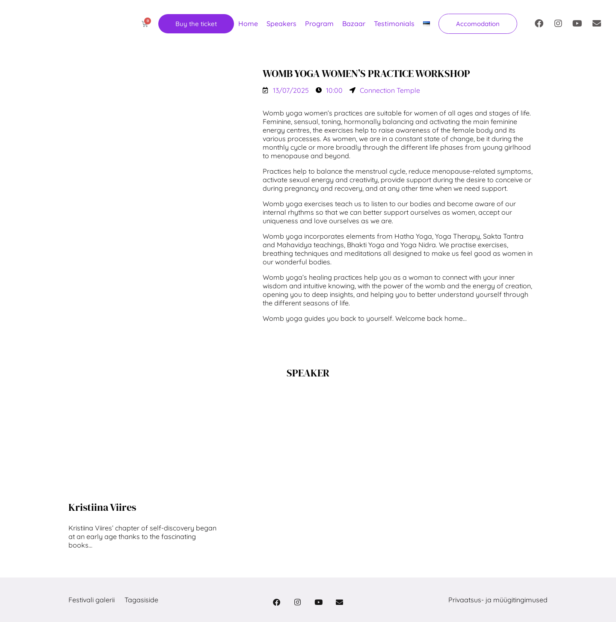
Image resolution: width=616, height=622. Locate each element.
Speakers (281, 23)
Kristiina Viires (102, 507)
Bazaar (353, 23)
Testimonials (394, 23)
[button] (477, 24)
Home (248, 23)
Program (319, 23)
